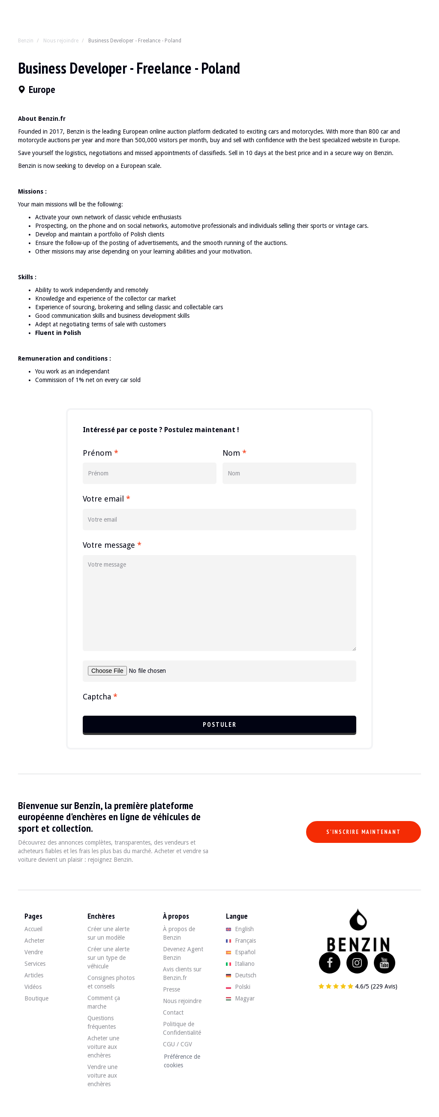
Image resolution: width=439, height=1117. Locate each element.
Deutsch (241, 975)
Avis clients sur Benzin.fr (182, 973)
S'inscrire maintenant (363, 832)
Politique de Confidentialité (182, 1028)
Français (241, 940)
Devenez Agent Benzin (183, 953)
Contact (173, 1012)
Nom (235, 452)
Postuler (220, 724)
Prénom (100, 452)
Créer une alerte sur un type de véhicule (108, 958)
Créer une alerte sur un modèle (108, 933)
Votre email (106, 498)
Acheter (34, 940)
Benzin (25, 41)
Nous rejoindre (60, 41)
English (240, 929)
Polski (238, 986)
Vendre (33, 952)
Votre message (112, 545)
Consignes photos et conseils (111, 982)
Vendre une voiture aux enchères (102, 1075)
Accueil (33, 929)
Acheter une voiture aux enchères (103, 1047)
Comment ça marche (103, 1002)
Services (34, 963)
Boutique (36, 998)
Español (241, 952)
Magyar (240, 998)
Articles (33, 975)
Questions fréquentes (101, 1022)
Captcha (100, 696)
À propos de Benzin (179, 933)
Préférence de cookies (182, 1061)
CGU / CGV (177, 1044)
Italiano (240, 963)
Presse (171, 989)
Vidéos (33, 986)
